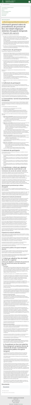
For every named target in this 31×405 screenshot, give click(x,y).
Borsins (3, 10)
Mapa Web (11, 404)
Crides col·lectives (4, 8)
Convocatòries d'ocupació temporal (7, 7)
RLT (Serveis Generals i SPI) (6, 11)
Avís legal (21, 404)
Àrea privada (4, 15)
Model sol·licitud (6, 390)
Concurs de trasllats (5, 12)
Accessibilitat (16, 404)
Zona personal (4, 14)
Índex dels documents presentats (9, 392)
